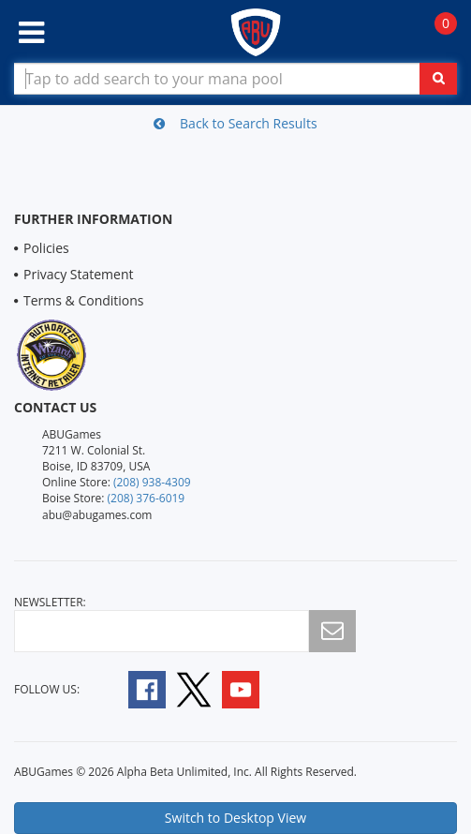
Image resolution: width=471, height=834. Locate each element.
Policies (46, 248)
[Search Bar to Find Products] (235, 79)
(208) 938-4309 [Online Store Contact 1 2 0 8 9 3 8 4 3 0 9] (152, 482)
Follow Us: (47, 689)
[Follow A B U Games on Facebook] (134, 688)
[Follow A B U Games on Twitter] (194, 688)
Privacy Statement (78, 274)
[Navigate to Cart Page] (436, 33)
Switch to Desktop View (235, 818)
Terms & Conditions (83, 300)
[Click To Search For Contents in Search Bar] (438, 79)
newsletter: (50, 602)
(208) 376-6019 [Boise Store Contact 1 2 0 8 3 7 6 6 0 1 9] (146, 498)
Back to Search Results (235, 123)
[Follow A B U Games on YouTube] (253, 688)
